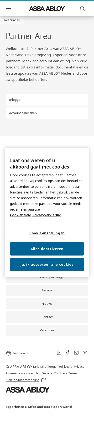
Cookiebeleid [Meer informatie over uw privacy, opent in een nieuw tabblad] (20, 215)
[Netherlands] (18, 352)
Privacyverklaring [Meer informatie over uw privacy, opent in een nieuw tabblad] (46, 215)
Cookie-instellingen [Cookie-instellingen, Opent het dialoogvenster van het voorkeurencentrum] (47, 233)
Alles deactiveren (47, 248)
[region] (47, 212)
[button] (12, 20)
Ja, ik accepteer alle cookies (46, 264)
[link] (47, 290)
